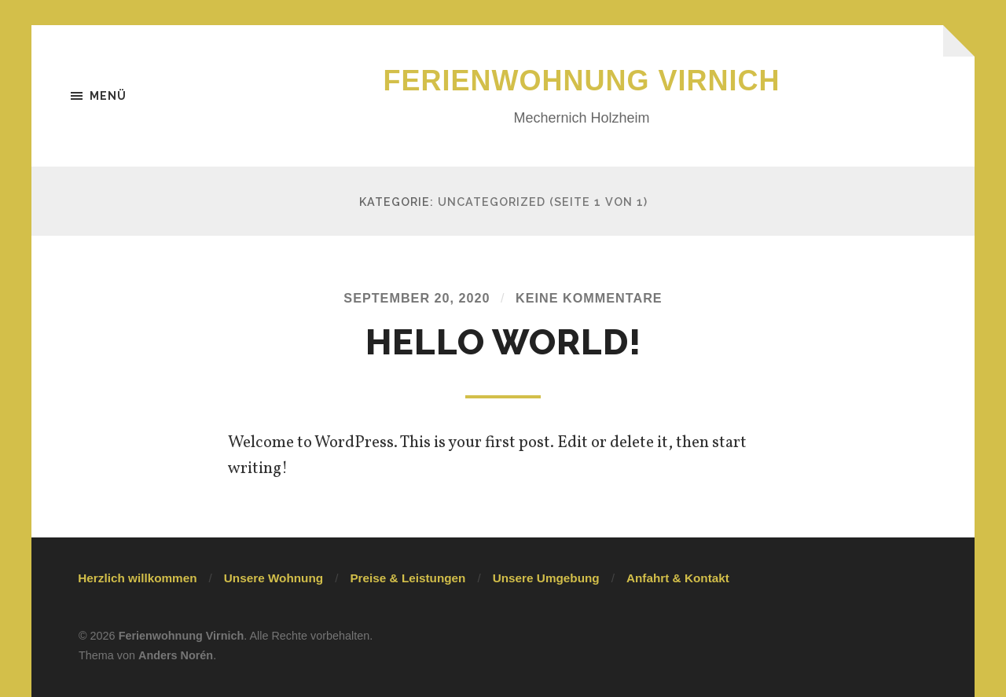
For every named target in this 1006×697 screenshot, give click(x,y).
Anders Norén (175, 655)
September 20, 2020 (416, 298)
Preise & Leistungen (407, 578)
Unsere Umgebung (546, 578)
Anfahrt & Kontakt (677, 578)
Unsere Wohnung (273, 578)
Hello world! (503, 342)
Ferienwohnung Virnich (582, 80)
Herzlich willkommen (137, 578)
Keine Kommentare (589, 298)
